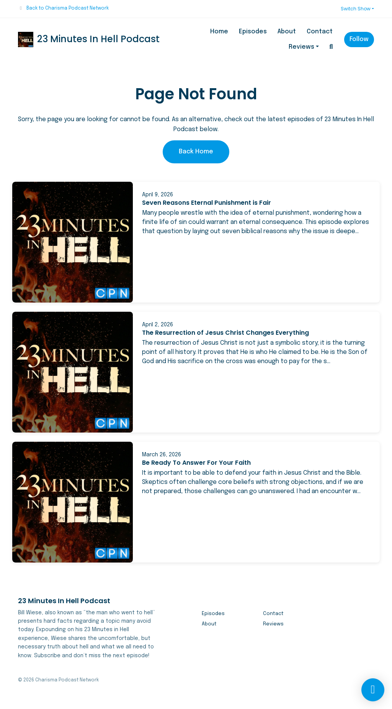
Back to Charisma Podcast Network (67, 8)
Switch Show (356, 8)
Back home (196, 151)
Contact (320, 31)
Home (219, 31)
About (287, 31)
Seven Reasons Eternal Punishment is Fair (206, 202)
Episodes (253, 31)
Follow (359, 39)
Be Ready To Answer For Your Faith (196, 462)
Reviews (301, 47)
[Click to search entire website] (331, 47)
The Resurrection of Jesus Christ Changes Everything (225, 332)
